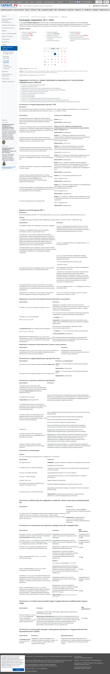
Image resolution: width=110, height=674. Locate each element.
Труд (39, 10)
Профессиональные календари (7, 48)
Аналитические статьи (8, 28)
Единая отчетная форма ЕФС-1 (29, 86)
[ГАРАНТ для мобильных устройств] (73, 2)
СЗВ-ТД (60, 119)
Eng (106, 2)
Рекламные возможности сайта (81, 664)
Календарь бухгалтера (6, 57)
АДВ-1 (60, 175)
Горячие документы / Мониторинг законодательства (8, 20)
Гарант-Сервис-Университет (30, 671)
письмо (32, 435)
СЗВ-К (60, 196)
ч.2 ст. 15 (54, 111)
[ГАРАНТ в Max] (80, 2)
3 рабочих (27, 546)
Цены (26, 2)
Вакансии (12, 2)
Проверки (95, 10)
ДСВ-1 (60, 135)
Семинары (39, 2)
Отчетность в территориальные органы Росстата (34, 91)
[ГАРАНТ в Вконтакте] (75, 2)
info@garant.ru (43, 668)
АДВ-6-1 (66, 178)
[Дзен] (77, 2)
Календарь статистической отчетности (7, 67)
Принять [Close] (18, 669)
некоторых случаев (35, 537)
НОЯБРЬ (53, 48)
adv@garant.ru (99, 663)
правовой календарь (52, 35)
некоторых (57, 624)
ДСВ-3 (60, 146)
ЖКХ (55, 10)
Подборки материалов (8, 81)
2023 (57, 48)
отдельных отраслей (27, 319)
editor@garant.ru (98, 660)
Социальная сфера (47, 10)
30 (55, 64)
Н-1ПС (64, 331)
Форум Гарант (6, 78)
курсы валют (25, 37)
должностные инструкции (77, 35)
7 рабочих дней (30, 534)
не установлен (42, 336)
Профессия (87, 10)
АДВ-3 (60, 184)
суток (26, 307)
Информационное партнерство (7, 75)
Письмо (23, 456)
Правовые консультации (8, 25)
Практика (34, 10)
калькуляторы (26, 35)
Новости (4, 16)
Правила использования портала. (56, 661)
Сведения (59, 226)
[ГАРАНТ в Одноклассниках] (87, 2)
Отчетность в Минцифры (28, 96)
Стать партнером (49, 2)
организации (69, 519)
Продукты (20, 2)
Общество (78, 10)
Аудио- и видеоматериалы (9, 33)
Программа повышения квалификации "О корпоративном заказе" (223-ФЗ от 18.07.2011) (9, 150)
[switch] (21, 5)
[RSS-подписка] (92, 2)
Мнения (4, 30)
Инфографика (6, 39)
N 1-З (61, 364)
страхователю (45, 350)
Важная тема (5, 42)
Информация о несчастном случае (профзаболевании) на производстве (41, 88)
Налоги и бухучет (19, 10)
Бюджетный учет (105, 10)
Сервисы (4, 44)
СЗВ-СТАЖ (61, 126)
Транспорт (70, 10)
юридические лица (33, 75)
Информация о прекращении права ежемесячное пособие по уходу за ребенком (43, 90)
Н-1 (61, 331)
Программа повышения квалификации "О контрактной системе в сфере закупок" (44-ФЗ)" (8, 126)
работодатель (67, 143)
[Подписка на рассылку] (70, 2)
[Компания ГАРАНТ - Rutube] (89, 2)
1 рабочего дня (29, 540)
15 (51, 59)
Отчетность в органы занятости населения (33, 93)
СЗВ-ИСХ (60, 162)
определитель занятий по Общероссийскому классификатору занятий (79, 38)
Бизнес (27, 10)
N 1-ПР (25, 71)
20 (45, 62)
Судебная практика (7, 10)
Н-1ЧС (61, 317)
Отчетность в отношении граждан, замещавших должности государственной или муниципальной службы (50, 101)
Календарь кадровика (6, 61)
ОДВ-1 (66, 129)
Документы (5, 71)
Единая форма (56, 215)
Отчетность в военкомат (28, 95)
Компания (4, 2)
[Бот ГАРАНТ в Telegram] (84, 2)
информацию (58, 563)
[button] (100, 6)
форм (83, 215)
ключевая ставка (26, 39)
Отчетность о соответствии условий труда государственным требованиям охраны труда (45, 100)
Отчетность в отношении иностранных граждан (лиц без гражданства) (40, 98)
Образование (62, 10)
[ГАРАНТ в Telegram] (82, 2)
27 (45, 64)
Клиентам (60, 2)
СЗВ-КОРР (61, 155)
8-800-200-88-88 (78, 656)
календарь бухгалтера (53, 40)
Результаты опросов (7, 36)
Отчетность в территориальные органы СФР (33, 85)
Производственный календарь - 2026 (8, 52)
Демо (32, 2)
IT (82, 10)
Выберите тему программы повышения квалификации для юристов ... (9, 167)
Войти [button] (98, 2)
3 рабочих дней (30, 350)
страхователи (67, 122)
